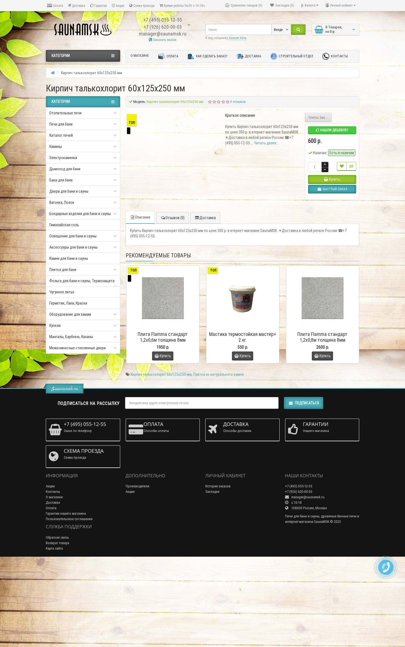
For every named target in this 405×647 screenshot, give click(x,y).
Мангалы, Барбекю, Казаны (71, 336)
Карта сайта (54, 633)
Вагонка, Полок (61, 202)
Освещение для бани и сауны (72, 236)
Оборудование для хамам (70, 314)
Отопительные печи (65, 113)
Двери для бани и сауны (68, 191)
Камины (55, 146)
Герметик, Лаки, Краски (68, 303)
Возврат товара (57, 627)
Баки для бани (60, 180)
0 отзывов (238, 101)
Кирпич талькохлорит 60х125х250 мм (161, 459)
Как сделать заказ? (207, 56)
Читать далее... (266, 143)
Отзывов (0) (173, 302)
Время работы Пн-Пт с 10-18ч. (182, 6)
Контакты (335, 56)
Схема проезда (142, 6)
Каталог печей (61, 135)
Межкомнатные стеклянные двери (77, 347)
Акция (118, 6)
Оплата (55, 6)
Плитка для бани (62, 269)
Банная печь (237, 38)
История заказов (218, 571)
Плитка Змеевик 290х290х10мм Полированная (320, 117)
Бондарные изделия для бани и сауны (80, 213)
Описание (140, 302)
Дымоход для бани (64, 168)
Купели (55, 325)
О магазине (140, 55)
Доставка (76, 6)
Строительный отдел (291, 56)
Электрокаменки (63, 157)
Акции (50, 571)
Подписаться (303, 487)
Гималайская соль (64, 224)
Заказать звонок (163, 40)
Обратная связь (57, 622)
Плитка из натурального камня (218, 459)
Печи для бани (60, 124)
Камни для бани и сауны (68, 258)
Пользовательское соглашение (69, 603)
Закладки (212, 576)
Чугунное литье (61, 292)
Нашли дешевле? (332, 130)
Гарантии (98, 6)
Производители (137, 571)
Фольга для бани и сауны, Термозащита (81, 280)
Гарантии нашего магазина (66, 598)
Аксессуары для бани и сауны (73, 247)
